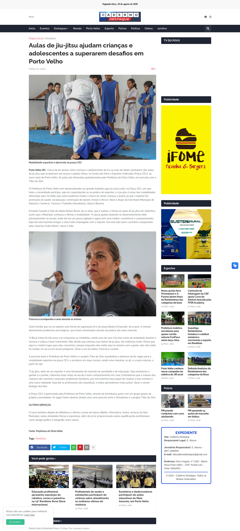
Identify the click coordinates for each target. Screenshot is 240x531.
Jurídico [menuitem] (162, 28)
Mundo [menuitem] (77, 28)
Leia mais (29, 515)
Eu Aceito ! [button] (15, 522)
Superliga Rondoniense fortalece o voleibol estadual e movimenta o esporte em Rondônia (199, 336)
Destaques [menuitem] (60, 28)
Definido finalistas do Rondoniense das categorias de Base (199, 371)
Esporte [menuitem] (109, 28)
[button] (208, 28)
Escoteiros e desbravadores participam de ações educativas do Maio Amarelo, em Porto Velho (135, 496)
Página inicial (36, 38)
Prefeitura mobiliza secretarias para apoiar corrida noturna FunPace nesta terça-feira (171, 334)
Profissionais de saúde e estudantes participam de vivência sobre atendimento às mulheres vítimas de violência (92, 498)
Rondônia (51, 38)
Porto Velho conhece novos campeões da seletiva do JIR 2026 (172, 371)
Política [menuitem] (135, 28)
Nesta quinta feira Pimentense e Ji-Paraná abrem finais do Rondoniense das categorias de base (172, 296)
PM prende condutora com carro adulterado (172, 413)
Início (31, 17)
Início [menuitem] (32, 28)
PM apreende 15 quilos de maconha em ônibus (198, 413)
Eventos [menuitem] (44, 28)
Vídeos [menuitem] (148, 28)
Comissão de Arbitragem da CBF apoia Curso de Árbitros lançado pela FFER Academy (199, 296)
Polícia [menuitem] (122, 28)
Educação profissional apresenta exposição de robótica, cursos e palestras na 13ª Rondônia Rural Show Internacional (49, 498)
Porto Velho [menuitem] (93, 28)
